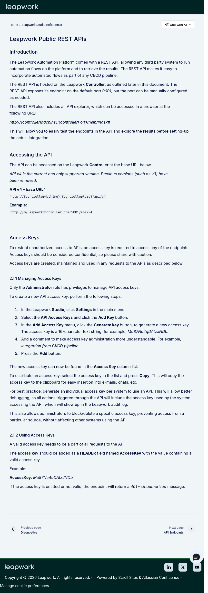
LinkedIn (168, 567)
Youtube (197, 567)
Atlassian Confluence (160, 577)
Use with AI (178, 25)
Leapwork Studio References (42, 24)
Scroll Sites (128, 577)
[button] (196, 557)
